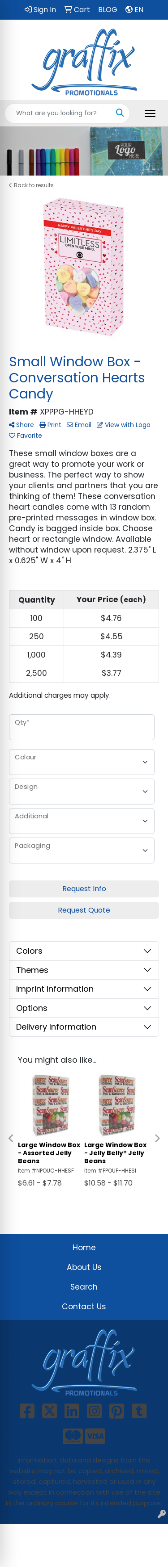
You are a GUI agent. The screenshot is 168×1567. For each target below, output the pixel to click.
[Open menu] (150, 113)
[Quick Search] (57, 113)
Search (84, 1287)
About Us (84, 1267)
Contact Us (84, 1306)
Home (84, 1247)
